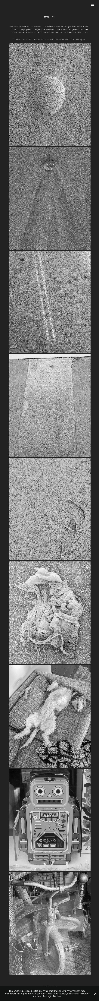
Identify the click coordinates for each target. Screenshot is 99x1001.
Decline (57, 996)
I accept (47, 996)
